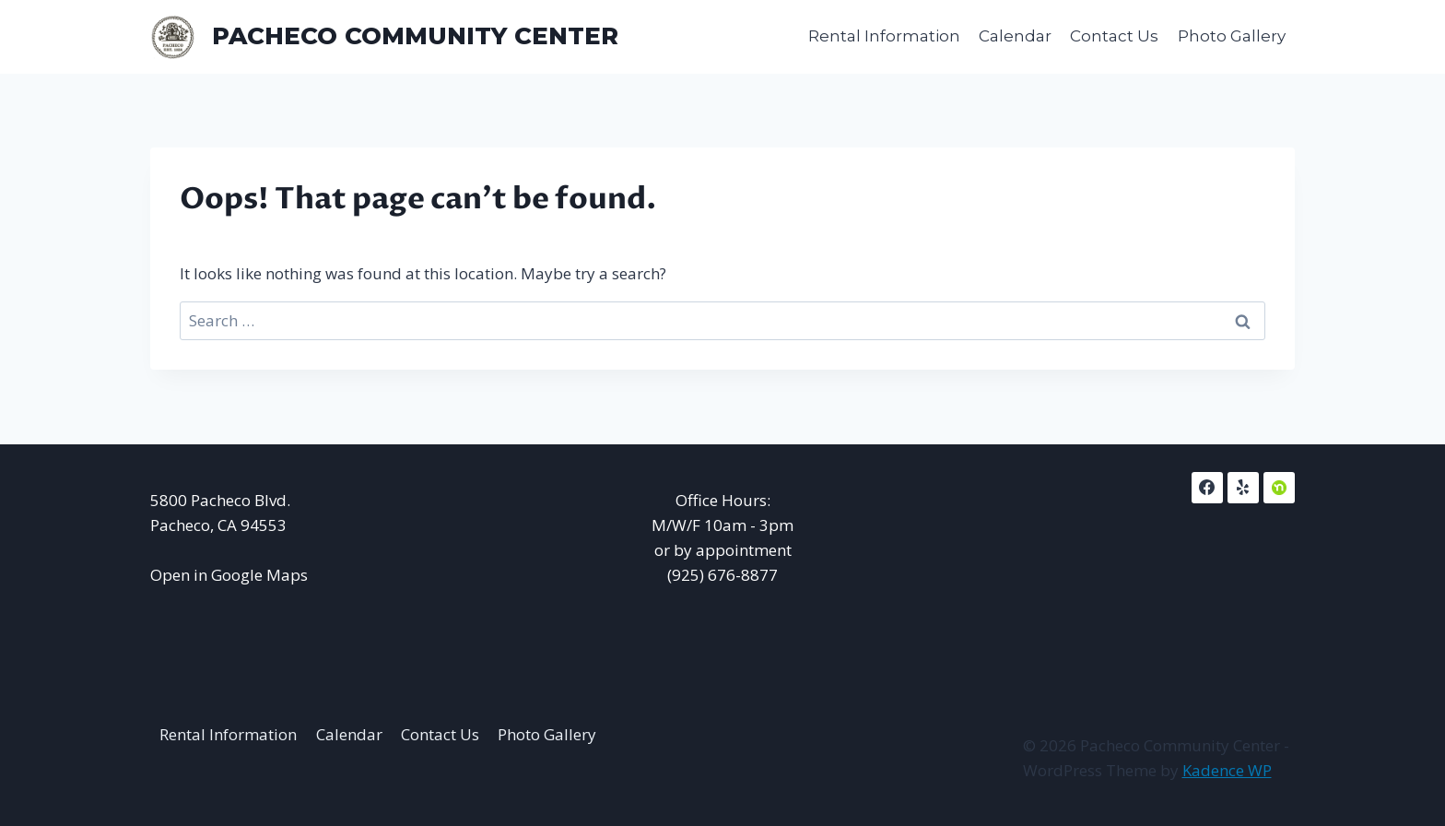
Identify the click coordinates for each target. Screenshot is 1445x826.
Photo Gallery (1232, 36)
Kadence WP (1227, 770)
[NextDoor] (1279, 487)
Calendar (1015, 36)
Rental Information (884, 36)
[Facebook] (1207, 487)
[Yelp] (1243, 487)
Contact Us (1114, 36)
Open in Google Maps (229, 574)
